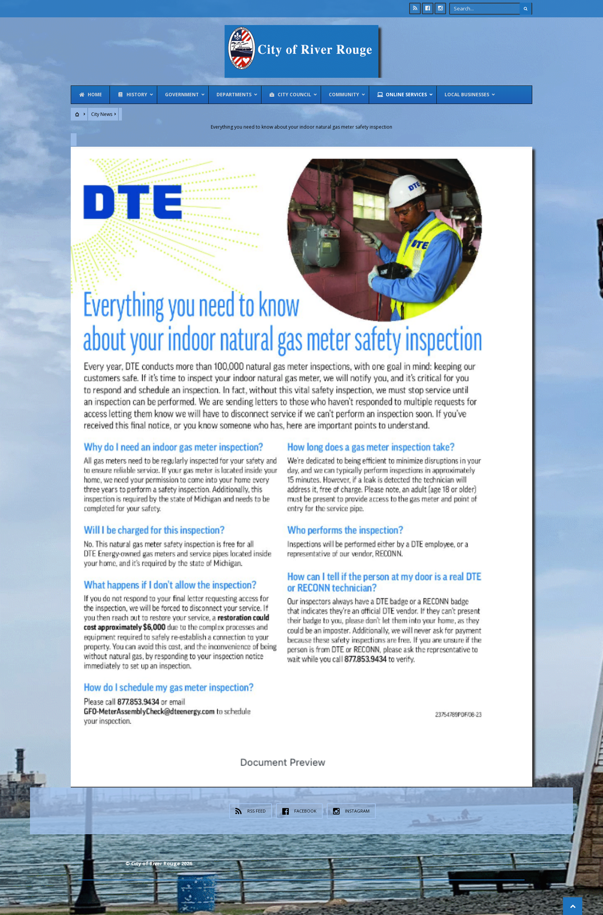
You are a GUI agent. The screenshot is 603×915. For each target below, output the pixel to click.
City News (101, 114)
